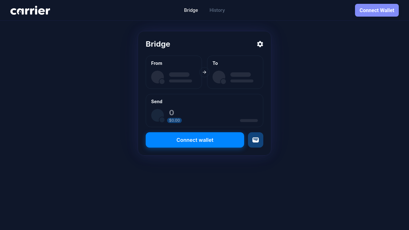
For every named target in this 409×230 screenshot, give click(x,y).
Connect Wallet (376, 10)
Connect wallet (194, 140)
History (217, 10)
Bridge (191, 10)
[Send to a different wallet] (255, 140)
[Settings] (260, 44)
